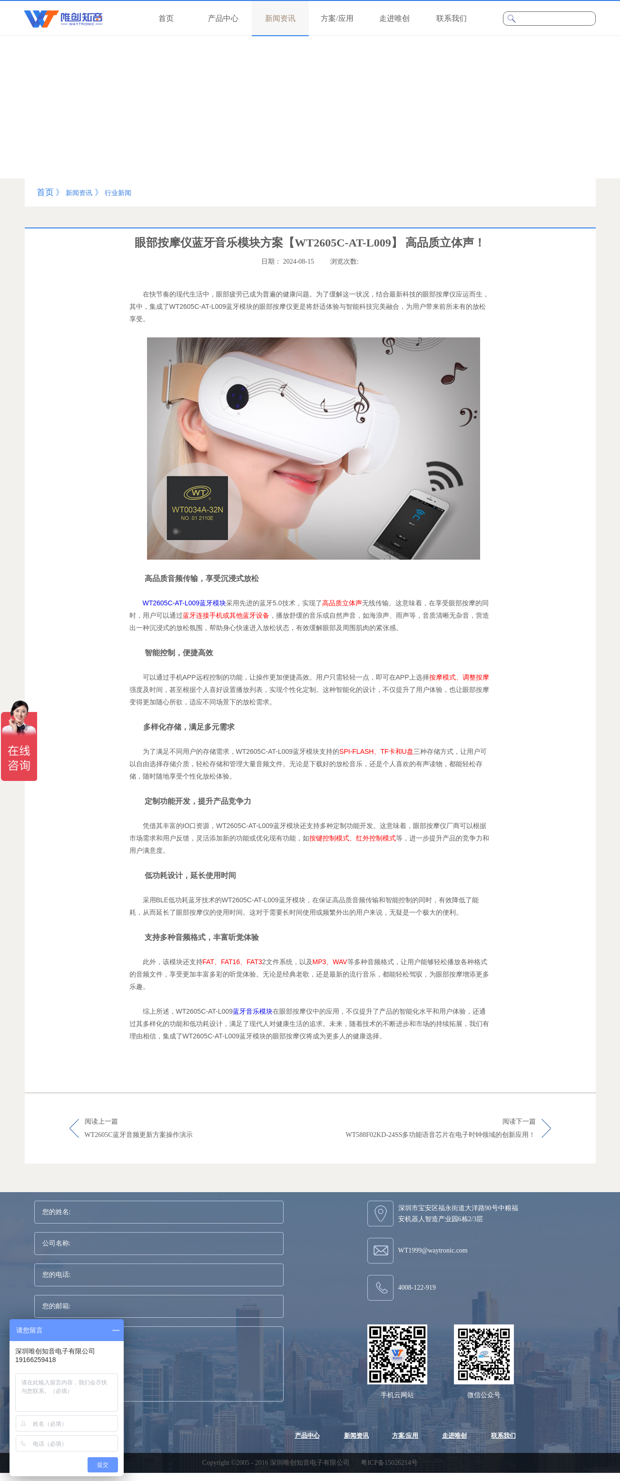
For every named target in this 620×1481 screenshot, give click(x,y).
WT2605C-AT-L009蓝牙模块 (184, 603)
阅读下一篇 (440, 1129)
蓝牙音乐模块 (253, 1011)
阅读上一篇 (139, 1129)
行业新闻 (118, 193)
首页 (166, 18)
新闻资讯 (79, 193)
